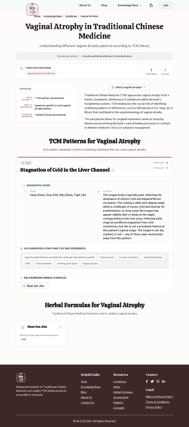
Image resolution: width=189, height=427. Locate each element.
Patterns (118, 402)
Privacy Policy (154, 407)
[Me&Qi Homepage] (32, 9)
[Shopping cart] (151, 5)
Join (165, 5)
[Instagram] (157, 382)
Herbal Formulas (123, 392)
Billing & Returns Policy (159, 396)
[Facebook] (147, 382)
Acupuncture (120, 397)
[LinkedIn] (163, 382)
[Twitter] (152, 382)
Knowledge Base (90, 386)
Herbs (116, 386)
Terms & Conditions (158, 401)
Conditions (119, 381)
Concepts (118, 407)
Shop (104, 5)
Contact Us (87, 402)
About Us (85, 5)
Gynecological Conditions (41, 73)
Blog (83, 392)
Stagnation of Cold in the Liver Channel (67, 170)
